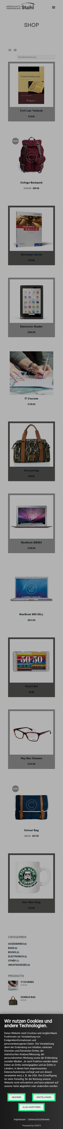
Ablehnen (16, 1097)
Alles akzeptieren (31, 1107)
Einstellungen (44, 1097)
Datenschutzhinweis (38, 1119)
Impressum (20, 1119)
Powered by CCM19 (31, 1125)
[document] (31, 1055)
